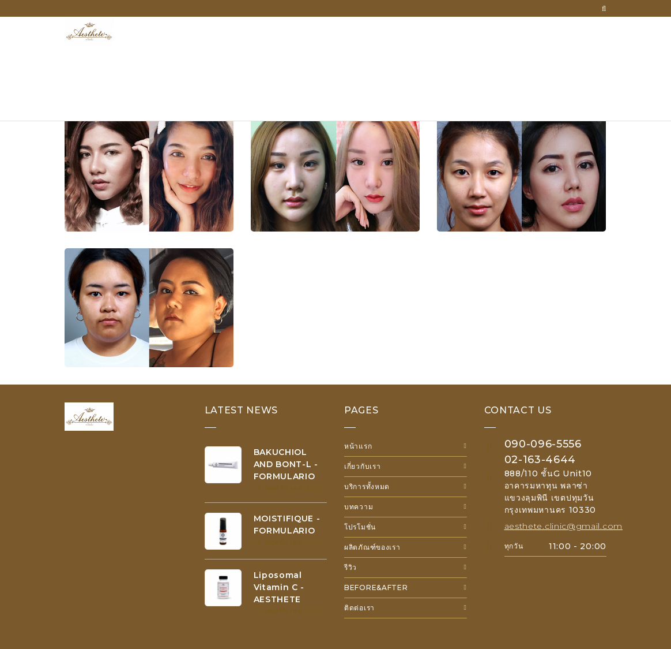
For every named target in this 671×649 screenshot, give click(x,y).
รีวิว (350, 567)
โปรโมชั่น (360, 527)
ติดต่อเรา (359, 607)
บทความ (358, 506)
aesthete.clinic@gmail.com (563, 526)
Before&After (376, 587)
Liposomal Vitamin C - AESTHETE (279, 587)
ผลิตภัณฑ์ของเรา (372, 547)
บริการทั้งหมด (367, 486)
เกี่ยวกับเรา (362, 466)
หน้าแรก (358, 446)
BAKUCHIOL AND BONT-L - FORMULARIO (286, 464)
